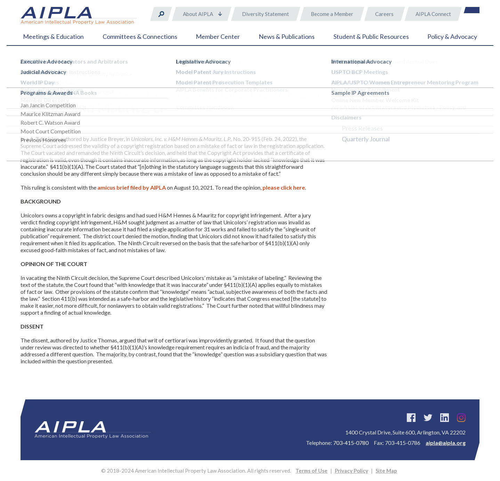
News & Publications (287, 36)
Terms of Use (312, 470)
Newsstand (357, 85)
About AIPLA (198, 14)
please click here (284, 187)
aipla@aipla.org (446, 442)
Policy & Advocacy (452, 36)
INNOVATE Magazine (372, 106)
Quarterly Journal (366, 139)
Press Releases (362, 128)
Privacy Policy (351, 470)
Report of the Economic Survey (384, 96)
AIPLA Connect (433, 14)
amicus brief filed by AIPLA (132, 187)
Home (27, 62)
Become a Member (332, 14)
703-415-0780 (351, 442)
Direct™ (353, 117)
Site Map (386, 470)
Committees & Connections (140, 36)
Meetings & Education (53, 36)
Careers (384, 14)
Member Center (218, 36)
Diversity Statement (265, 14)
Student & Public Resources (371, 36)
